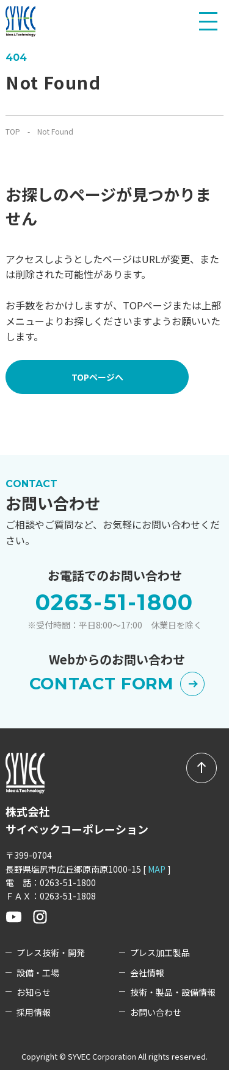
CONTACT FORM (117, 683)
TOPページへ (97, 377)
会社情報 (147, 973)
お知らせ (33, 992)
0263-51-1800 (114, 602)
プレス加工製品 (160, 953)
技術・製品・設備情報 (173, 992)
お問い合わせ (155, 1012)
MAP (156, 869)
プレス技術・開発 (50, 953)
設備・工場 (37, 973)
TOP (12, 131)
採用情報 (33, 1012)
